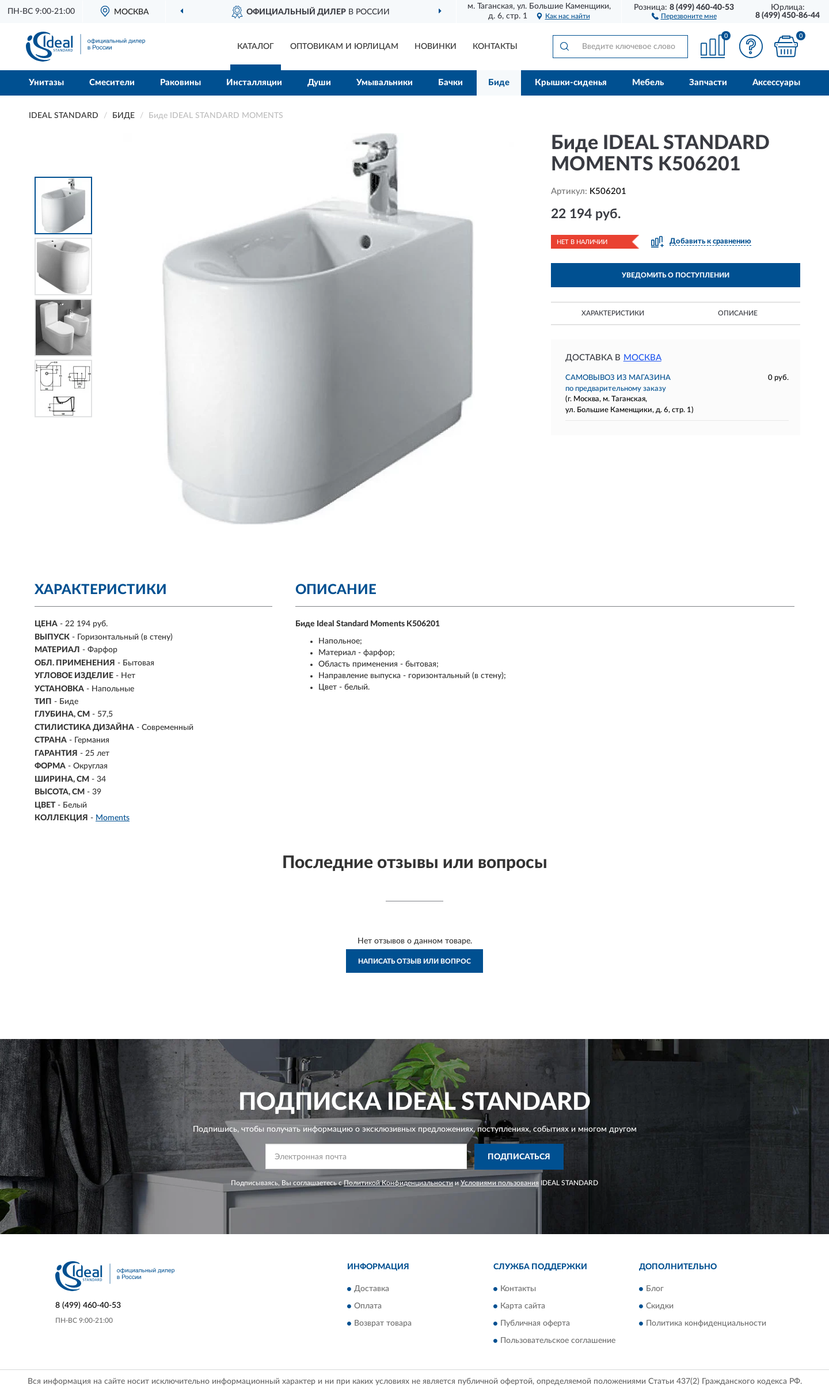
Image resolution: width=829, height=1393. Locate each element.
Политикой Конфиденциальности (398, 1182)
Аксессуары (776, 82)
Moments (113, 818)
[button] (684, 15)
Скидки (660, 1307)
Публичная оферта (535, 1324)
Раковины (180, 82)
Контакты (495, 47)
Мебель (648, 82)
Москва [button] (642, 357)
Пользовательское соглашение (557, 1341)
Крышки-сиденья (571, 82)
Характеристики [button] (612, 313)
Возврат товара (383, 1324)
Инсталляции (254, 82)
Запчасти (708, 82)
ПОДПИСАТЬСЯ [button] (519, 1157)
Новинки (435, 47)
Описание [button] (738, 313)
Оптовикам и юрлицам (344, 47)
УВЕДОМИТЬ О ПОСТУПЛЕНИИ (675, 275)
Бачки (450, 82)
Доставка (371, 1289)
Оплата (368, 1307)
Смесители (112, 82)
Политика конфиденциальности (706, 1324)
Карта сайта (522, 1307)
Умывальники (384, 82)
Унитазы (46, 82)
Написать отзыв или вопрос (414, 961)
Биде (498, 82)
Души (319, 82)
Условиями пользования (500, 1182)
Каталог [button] (255, 47)
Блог (655, 1289)
